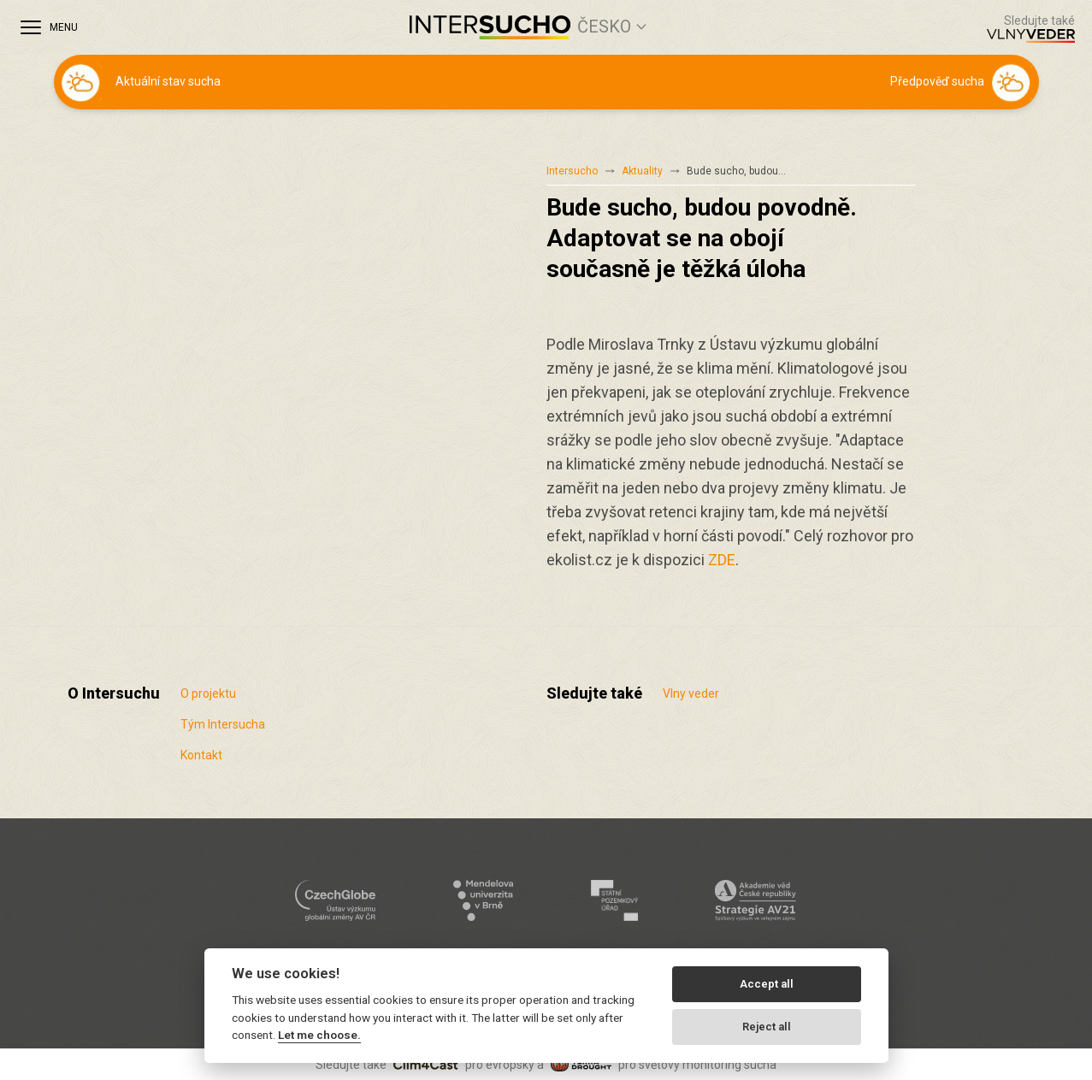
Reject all (766, 1026)
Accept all (767, 983)
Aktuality (642, 171)
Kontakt (201, 755)
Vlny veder (691, 693)
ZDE (721, 560)
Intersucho (572, 171)
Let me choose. (319, 1035)
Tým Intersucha (222, 724)
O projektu (208, 693)
